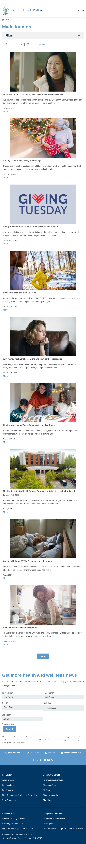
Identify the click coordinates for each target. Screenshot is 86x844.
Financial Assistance (52, 795)
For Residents (8, 785)
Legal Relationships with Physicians (18, 828)
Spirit (30, 44)
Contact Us (33, 753)
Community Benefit (51, 775)
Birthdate (47, 703)
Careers (50, 753)
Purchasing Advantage (53, 780)
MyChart (47, 790)
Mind (8, 44)
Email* (5, 703)
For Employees (8, 790)
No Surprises (49, 823)
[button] (78, 10)
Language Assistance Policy (14, 823)
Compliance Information (53, 814)
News (42, 44)
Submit (9, 729)
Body (19, 44)
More (43, 656)
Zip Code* (6, 715)
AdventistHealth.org (71, 753)
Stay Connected (9, 800)
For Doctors (7, 775)
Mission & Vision (50, 785)
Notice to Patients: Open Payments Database (63, 828)
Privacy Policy (8, 814)
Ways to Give (8, 780)
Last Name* (48, 693)
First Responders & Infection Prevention (19, 795)
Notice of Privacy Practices (14, 818)
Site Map (47, 800)
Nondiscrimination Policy (54, 818)
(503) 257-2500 (12, 753)
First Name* (7, 693)
